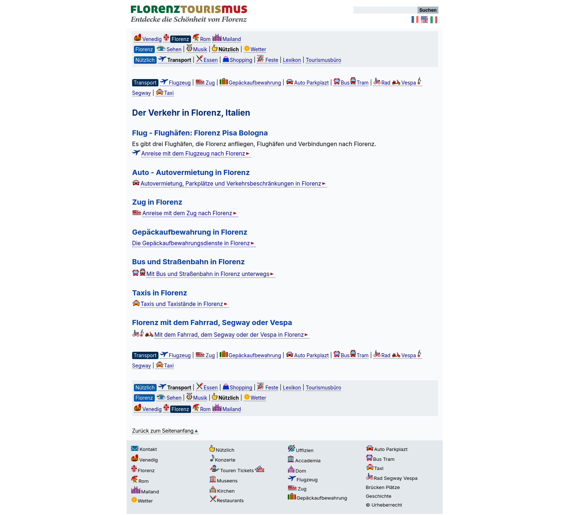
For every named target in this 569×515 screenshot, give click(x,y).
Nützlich (222, 450)
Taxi (164, 93)
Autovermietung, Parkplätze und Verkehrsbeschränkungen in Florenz (234, 183)
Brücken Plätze (383, 487)
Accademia (304, 460)
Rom (201, 39)
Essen (207, 60)
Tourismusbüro (323, 60)
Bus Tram (380, 459)
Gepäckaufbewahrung (250, 83)
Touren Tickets (237, 470)
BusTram (350, 83)
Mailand (226, 39)
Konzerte (222, 460)
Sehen (168, 49)
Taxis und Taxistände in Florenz (185, 304)
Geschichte (379, 496)
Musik (196, 49)
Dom (297, 471)
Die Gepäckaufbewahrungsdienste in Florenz (194, 243)
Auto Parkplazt (307, 83)
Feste (267, 60)
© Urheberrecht (384, 505)
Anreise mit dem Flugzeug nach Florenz (196, 153)
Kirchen (222, 491)
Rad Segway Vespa (392, 478)
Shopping (237, 60)
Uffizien (301, 450)
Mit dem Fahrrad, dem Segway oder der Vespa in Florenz (232, 334)
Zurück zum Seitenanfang (165, 431)
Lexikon (292, 60)
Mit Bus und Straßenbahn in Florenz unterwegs (210, 273)
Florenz (143, 470)
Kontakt (144, 449)
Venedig (148, 39)
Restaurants (226, 500)
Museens (223, 481)
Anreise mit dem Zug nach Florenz (190, 213)
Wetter (255, 49)
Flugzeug (175, 83)
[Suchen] (385, 10)
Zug (205, 83)
